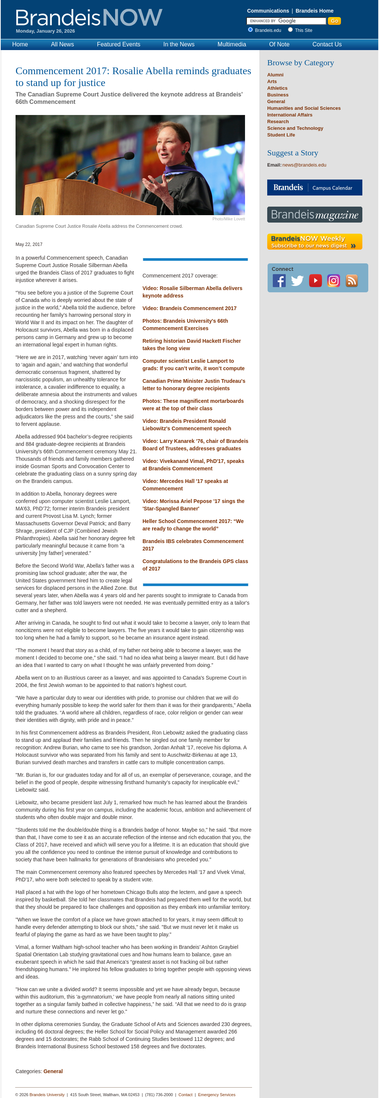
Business (278, 95)
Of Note (279, 44)
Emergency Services (216, 1094)
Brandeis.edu (270, 30)
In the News (178, 44)
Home (20, 44)
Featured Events (118, 44)
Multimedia (232, 44)
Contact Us (327, 44)
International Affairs (289, 115)
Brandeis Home (315, 11)
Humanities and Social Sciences (304, 108)
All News (62, 44)
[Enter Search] (286, 21)
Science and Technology (295, 128)
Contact (185, 1094)
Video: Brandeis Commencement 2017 (189, 308)
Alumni (275, 75)
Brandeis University (47, 1094)
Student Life (281, 135)
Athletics (277, 88)
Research (278, 121)
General (53, 1071)
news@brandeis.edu (304, 165)
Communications (268, 11)
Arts (272, 81)
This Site (303, 30)
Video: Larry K (160, 441)
